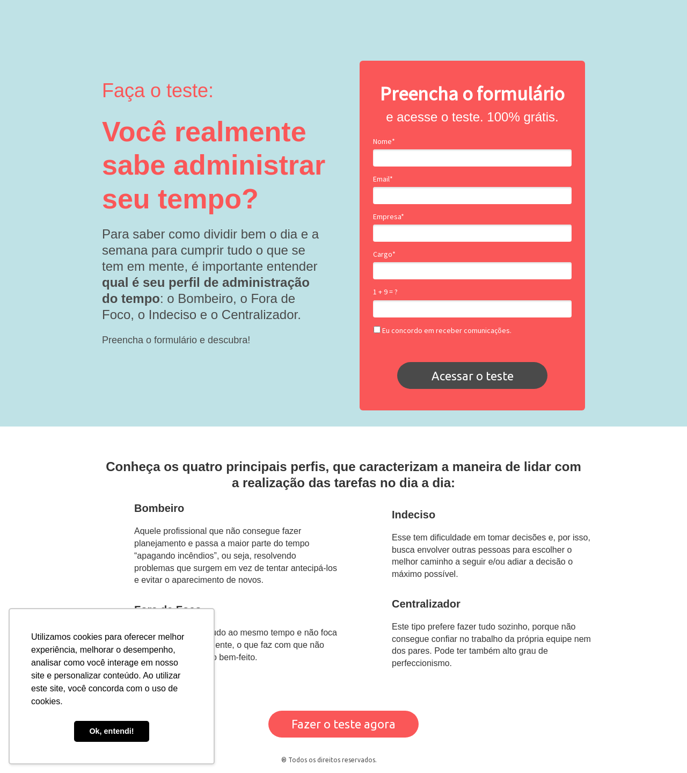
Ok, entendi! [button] (111, 731)
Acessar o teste (473, 375)
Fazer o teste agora (343, 724)
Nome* (384, 141)
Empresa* (388, 216)
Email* (383, 179)
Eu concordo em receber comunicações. (442, 330)
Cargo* (384, 254)
